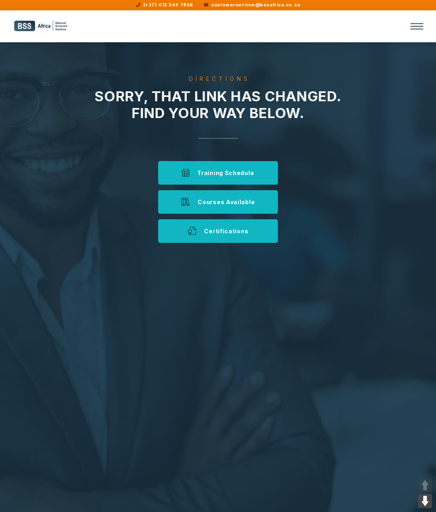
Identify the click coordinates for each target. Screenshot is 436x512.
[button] (416, 26)
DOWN (425, 501)
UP (425, 485)
